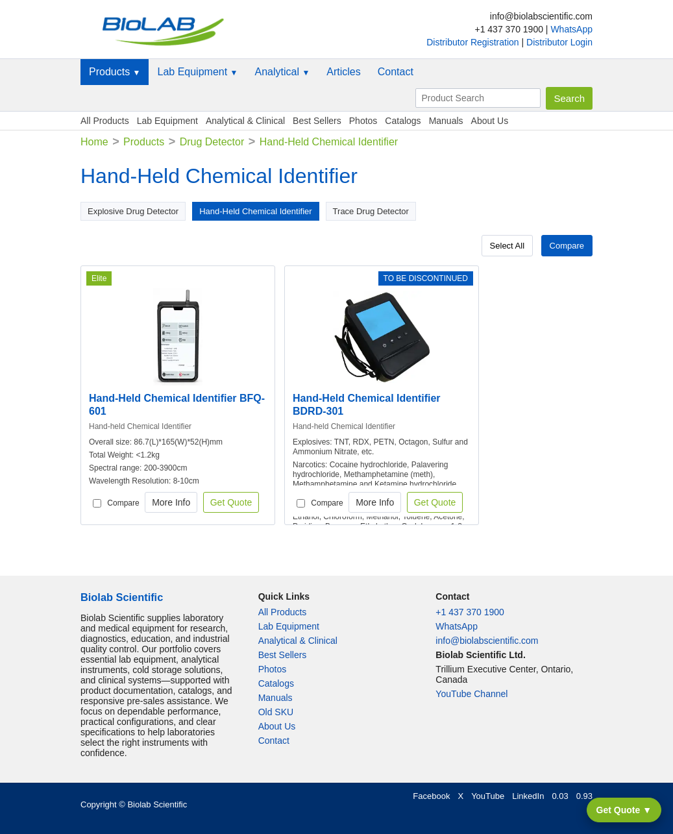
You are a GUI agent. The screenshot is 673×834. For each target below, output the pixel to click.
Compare (567, 246)
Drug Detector (212, 141)
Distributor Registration (473, 42)
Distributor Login (559, 42)
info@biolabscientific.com (486, 640)
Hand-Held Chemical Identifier (255, 211)
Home (94, 141)
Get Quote (231, 502)
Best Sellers (317, 121)
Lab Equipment (197, 71)
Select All (507, 246)
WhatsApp (571, 29)
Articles (343, 71)
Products (114, 71)
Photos (363, 121)
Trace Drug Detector (371, 211)
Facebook (431, 796)
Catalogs (403, 121)
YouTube (487, 796)
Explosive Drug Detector (133, 211)
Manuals (446, 121)
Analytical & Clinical (245, 121)
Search (569, 98)
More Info (171, 502)
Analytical (282, 71)
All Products (104, 121)
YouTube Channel (471, 694)
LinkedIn (528, 796)
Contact (395, 71)
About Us (490, 121)
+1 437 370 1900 (469, 612)
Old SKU (275, 712)
